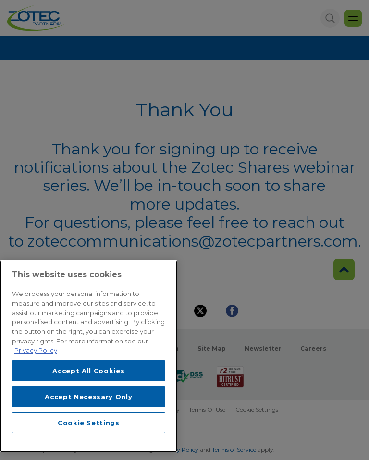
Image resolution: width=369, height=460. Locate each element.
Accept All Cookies (88, 374)
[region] (88, 361)
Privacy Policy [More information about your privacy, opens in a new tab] (35, 354)
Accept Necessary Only (88, 400)
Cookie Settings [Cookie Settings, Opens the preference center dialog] (89, 426)
